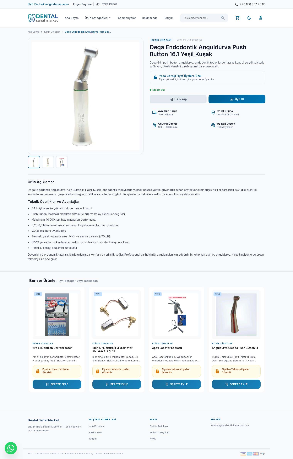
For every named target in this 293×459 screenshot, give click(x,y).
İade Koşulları (96, 426)
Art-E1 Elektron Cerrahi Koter (52, 348)
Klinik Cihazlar (52, 31)
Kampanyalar (127, 18)
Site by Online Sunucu (98, 453)
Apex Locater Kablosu (167, 348)
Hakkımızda (150, 18)
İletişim (168, 18)
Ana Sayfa (72, 18)
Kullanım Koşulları (159, 432)
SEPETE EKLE (57, 384)
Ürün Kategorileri (98, 18)
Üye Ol (237, 99)
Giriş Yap (178, 99)
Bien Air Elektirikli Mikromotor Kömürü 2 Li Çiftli (112, 349)
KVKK (153, 438)
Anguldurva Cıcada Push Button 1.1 (235, 348)
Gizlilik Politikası (159, 426)
